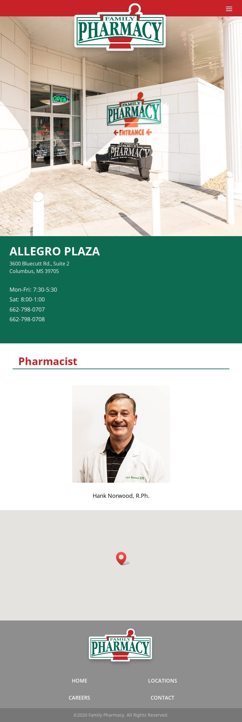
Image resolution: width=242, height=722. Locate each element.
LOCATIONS (162, 680)
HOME (79, 680)
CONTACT (162, 697)
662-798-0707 (27, 309)
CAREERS (79, 697)
